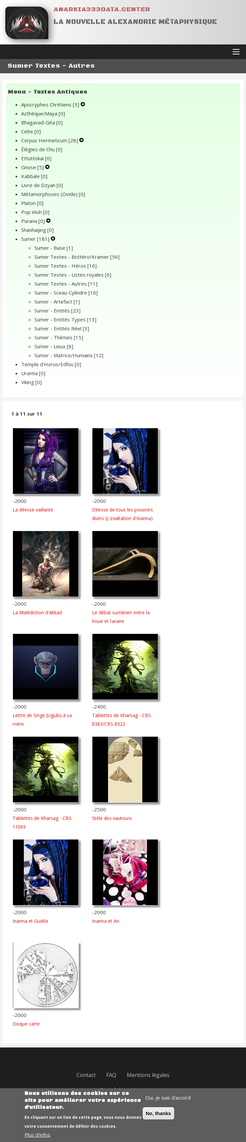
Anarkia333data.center (102, 9)
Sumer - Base (53, 247)
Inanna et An (105, 921)
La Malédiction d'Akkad (37, 612)
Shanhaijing (37, 230)
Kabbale (34, 176)
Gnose (33, 167)
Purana (33, 221)
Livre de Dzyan (42, 185)
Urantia (33, 373)
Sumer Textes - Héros (65, 265)
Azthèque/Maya (43, 113)
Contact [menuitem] (86, 1075)
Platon (32, 203)
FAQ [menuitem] (111, 1075)
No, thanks (158, 1119)
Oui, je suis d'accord (168, 1103)
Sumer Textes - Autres (65, 283)
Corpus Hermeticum (50, 140)
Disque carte (26, 1024)
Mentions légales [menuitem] (148, 1075)
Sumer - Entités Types (65, 319)
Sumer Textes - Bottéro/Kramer (77, 256)
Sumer (36, 238)
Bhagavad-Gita (42, 122)
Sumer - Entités (57, 310)
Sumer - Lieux (53, 346)
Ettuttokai (36, 158)
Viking (31, 382)
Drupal (138, 1089)
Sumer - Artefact (57, 301)
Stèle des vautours (112, 818)
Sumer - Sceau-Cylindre (66, 292)
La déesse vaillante (33, 509)
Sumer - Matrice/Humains (68, 355)
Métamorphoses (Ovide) (53, 194)
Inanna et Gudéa (30, 921)
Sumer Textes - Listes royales (72, 274)
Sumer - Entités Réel (61, 328)
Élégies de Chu (41, 149)
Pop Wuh (35, 212)
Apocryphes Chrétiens (50, 104)
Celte (31, 131)
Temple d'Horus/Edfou (51, 364)
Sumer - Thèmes (58, 337)
